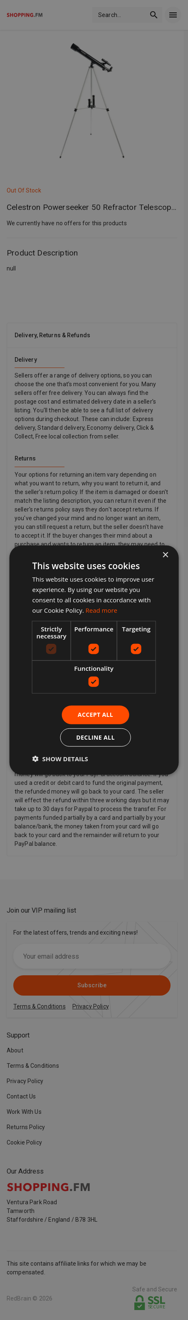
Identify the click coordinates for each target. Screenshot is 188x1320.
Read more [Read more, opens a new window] (101, 610)
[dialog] (94, 660)
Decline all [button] (95, 737)
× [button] (165, 555)
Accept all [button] (95, 714)
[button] (60, 758)
